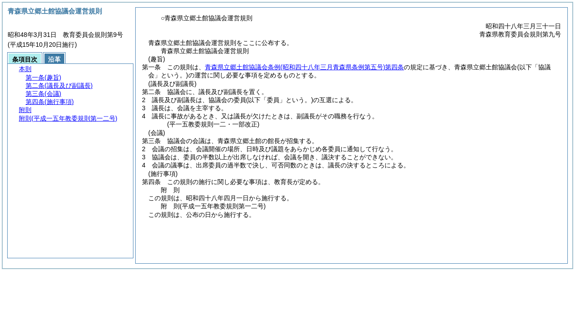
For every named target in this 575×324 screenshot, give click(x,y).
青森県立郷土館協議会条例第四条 (304, 67)
